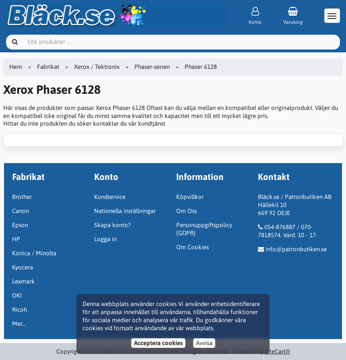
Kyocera (22, 267)
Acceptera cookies (158, 342)
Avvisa (204, 342)
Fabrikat (48, 66)
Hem (15, 66)
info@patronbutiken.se (296, 249)
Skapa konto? (112, 224)
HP (16, 239)
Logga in (105, 239)
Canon (20, 210)
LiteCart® (277, 351)
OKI (17, 295)
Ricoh (19, 309)
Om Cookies (192, 247)
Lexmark (23, 281)
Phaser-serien (152, 66)
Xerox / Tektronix (96, 66)
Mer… (19, 323)
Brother (22, 196)
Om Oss (186, 210)
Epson (20, 224)
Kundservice (110, 196)
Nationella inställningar (125, 210)
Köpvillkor (190, 196)
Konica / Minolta (34, 253)
